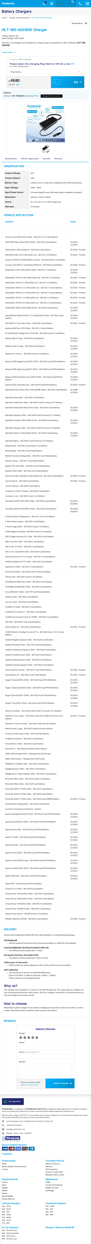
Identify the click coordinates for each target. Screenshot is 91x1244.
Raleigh (5, 1188)
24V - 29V (49, 1209)
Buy (78, 82)
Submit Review (62, 1083)
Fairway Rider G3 (8, 1199)
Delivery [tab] (46, 159)
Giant (4, 1185)
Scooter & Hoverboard (54, 1185)
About (4, 1164)
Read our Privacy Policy (29, 1085)
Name (21, 1042)
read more (9, 52)
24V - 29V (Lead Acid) (10, 1233)
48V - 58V (49, 1215)
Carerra (5, 1182)
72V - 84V (6, 1223)
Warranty (49, 1166)
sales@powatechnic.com (15, 1129)
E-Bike (48, 1182)
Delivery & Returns (53, 1164)
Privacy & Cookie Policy (54, 1172)
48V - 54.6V (6, 1215)
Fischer (4, 1193)
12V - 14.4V (50, 1206)
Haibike (5, 1190)
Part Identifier (12, 1101)
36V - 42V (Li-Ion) (8, 1236)
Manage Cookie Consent (55, 1175)
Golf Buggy (50, 1190)
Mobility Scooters (52, 1188)
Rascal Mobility (7, 1196)
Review (22, 1061)
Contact (5, 1169)
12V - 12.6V (6, 1206)
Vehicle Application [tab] (30, 159)
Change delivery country (52, 96)
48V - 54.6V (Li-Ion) (9, 1239)
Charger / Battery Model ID (60, 1227)
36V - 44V (49, 1212)
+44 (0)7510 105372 (14, 1125)
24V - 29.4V (6, 1209)
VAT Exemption (51, 1169)
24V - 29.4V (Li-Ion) (9, 1230)
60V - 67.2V (6, 1220)
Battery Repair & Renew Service (14, 1166)
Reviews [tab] (58, 159)
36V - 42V (6, 1212)
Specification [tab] (11, 159)
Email (28, 1052)
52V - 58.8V (6, 1217)
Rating (21, 1033)
